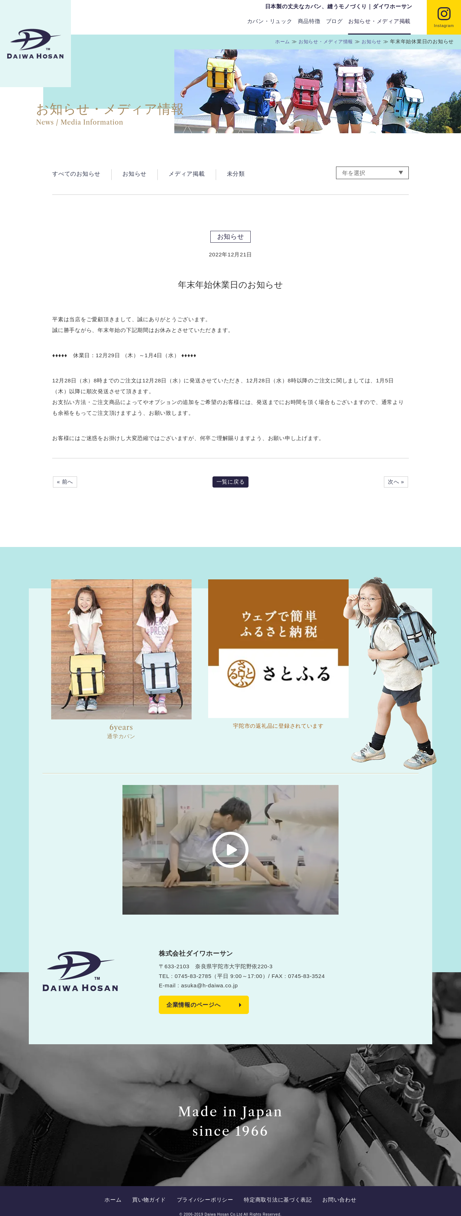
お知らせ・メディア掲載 (379, 21)
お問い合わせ (333, 1192)
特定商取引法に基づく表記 (275, 1192)
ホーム (119, 1192)
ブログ (334, 21)
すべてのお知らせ (76, 173)
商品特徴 (309, 21)
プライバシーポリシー (204, 1192)
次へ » (396, 482)
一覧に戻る (230, 482)
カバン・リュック (269, 21)
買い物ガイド (152, 1192)
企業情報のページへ (193, 1005)
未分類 (236, 173)
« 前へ (65, 482)
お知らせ (134, 173)
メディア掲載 (187, 173)
